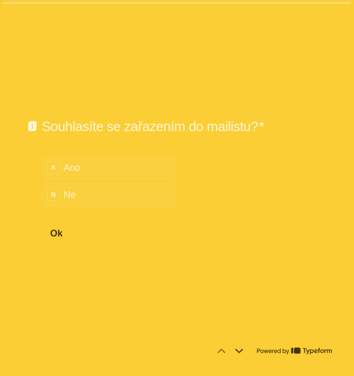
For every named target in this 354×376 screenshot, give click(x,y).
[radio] (108, 167)
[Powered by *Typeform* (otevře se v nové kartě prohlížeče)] (294, 351)
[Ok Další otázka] (56, 232)
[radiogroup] (108, 181)
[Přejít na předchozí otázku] (221, 351)
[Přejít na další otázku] (239, 351)
